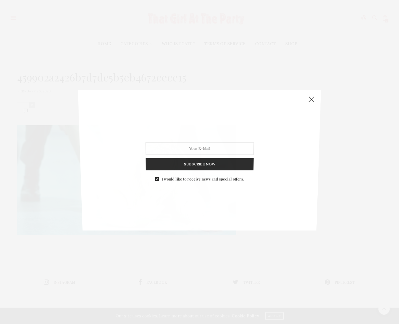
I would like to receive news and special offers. (202, 172)
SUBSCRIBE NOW (199, 159)
